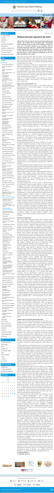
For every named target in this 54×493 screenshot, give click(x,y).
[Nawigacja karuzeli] (8, 26)
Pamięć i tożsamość (6, 342)
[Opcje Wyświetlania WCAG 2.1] (41, 10)
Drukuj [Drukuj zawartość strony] (47, 33)
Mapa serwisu (16, 1)
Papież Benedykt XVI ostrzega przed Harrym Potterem (7, 262)
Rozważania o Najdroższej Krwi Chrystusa (7, 308)
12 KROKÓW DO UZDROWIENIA (5, 76)
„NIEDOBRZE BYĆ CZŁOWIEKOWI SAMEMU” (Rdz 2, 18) (7, 80)
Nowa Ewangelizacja (6, 334)
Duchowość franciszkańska (8, 149)
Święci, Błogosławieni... (6, 326)
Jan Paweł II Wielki (5, 35)
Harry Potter (5, 216)
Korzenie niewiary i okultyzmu (8, 305)
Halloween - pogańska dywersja (7, 230)
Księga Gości (4, 348)
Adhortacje (4, 40)
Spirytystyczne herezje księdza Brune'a (7, 240)
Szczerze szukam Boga (7, 173)
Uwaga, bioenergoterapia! (7, 172)
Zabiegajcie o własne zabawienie (6, 287)
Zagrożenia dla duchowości (8, 197)
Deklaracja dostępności (8, 1)
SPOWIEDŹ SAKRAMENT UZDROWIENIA (7, 119)
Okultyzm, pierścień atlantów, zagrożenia (8, 140)
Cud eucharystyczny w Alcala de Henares (8, 298)
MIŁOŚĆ (3, 94)
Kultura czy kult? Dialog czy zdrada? (8, 222)
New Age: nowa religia (7, 235)
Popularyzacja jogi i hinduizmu (7, 245)
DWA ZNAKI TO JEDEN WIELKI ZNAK (7, 128)
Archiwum (3, 359)
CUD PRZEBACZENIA (6, 93)
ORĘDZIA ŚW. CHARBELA (7, 130)
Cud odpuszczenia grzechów (8, 278)
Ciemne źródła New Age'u (7, 282)
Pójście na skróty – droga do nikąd (9, 274)
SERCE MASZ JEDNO (6, 96)
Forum (2, 357)
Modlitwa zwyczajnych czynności (6, 166)
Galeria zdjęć (4, 344)
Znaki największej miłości (7, 153)
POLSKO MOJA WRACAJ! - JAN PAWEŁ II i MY (8, 73)
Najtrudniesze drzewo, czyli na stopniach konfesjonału (8, 192)
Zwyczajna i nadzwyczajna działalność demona (7, 169)
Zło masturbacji (6, 233)
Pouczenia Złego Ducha (8, 202)
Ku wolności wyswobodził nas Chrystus (8, 163)
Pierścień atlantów (6, 186)
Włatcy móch (5, 251)
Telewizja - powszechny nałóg (8, 255)
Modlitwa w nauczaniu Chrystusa (6, 314)
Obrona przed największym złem (7, 301)
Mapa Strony (4, 367)
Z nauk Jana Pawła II (6, 52)
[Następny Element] (9, 26)
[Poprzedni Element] (6, 26)
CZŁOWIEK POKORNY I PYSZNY (7, 88)
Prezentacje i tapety (6, 350)
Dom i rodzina (4, 321)
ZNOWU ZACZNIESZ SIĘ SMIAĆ (7, 70)
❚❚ (2, 26)
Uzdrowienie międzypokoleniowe (6, 290)
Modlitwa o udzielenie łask (7, 48)
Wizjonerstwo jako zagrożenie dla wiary (7, 209)
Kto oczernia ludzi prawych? (8, 276)
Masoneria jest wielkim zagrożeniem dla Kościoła (8, 212)
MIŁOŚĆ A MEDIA (5, 91)
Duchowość (4, 62)
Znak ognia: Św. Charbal (7, 180)
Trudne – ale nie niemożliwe (8, 184)
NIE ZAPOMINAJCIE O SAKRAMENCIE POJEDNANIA (8, 85)
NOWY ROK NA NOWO (7, 102)
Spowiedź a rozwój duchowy (8, 175)
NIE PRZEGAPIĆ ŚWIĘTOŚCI (8, 64)
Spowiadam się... (5, 190)
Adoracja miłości (5, 137)
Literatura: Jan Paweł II (6, 50)
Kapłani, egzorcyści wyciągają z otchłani (8, 145)
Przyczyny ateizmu (6, 292)
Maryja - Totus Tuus (6, 157)
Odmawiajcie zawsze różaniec (8, 182)
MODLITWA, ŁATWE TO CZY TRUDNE (8, 113)
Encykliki (3, 38)
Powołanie (3, 328)
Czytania (3, 330)
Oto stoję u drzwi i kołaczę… (8, 159)
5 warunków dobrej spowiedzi (8, 155)
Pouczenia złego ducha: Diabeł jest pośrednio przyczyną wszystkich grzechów (8, 267)
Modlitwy (3, 60)
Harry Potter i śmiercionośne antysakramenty (9, 218)
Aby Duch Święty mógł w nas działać (8, 178)
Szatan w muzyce (6, 243)
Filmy (2, 352)
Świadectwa (4, 319)
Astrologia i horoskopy (7, 226)
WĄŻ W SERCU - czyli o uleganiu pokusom (7, 107)
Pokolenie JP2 (4, 46)
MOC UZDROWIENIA (6, 125)
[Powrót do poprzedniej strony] (52, 33)
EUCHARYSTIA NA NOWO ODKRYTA (7, 116)
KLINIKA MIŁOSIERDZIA (7, 98)
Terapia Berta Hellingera (8, 253)
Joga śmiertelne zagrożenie (7, 147)
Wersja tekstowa (23, 1)
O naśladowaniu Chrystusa (7, 151)
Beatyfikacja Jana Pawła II (7, 54)
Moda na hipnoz (6, 214)
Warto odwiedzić (5, 354)
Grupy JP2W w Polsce (6, 332)
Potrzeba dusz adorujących (7, 284)
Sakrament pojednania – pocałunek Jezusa (7, 295)
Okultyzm (4, 188)
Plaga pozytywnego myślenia (7, 258)
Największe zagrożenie (7, 280)
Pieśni (2, 346)
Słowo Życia (4, 336)
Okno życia (4, 361)
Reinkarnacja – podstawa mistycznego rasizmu (8, 271)
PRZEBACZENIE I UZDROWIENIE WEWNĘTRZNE (5, 123)
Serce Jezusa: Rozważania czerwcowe (7, 311)
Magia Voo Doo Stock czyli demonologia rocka (8, 237)
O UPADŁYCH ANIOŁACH (7, 83)
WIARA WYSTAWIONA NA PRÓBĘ (7, 135)
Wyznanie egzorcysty (6, 142)
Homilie (3, 42)
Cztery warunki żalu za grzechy (6, 317)
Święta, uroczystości (6, 323)
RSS (2, 1)
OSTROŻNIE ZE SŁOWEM (7, 104)
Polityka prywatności (6, 369)
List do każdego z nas (6, 161)
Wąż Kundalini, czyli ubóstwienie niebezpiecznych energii (9, 205)
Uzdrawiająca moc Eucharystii (8, 303)
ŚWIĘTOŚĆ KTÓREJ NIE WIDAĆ (7, 67)
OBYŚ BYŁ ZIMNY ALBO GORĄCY (7, 110)
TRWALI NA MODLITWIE (7, 132)
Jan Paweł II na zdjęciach (7, 44)
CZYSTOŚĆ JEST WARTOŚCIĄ (8, 100)
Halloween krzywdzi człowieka (7, 248)
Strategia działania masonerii (9, 224)
